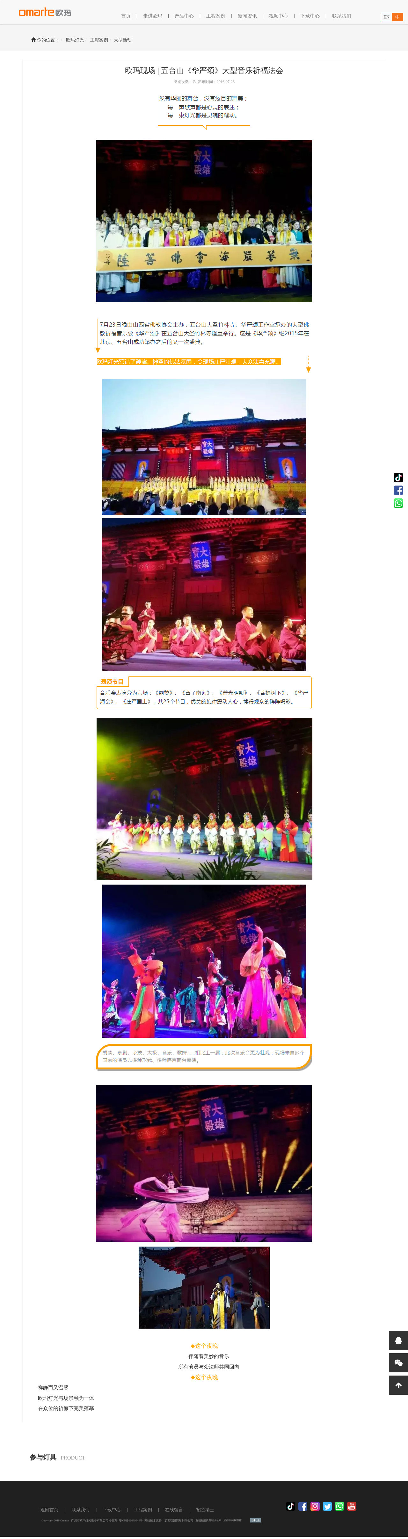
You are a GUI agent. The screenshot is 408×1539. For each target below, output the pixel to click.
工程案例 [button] (215, 16)
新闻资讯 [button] (247, 16)
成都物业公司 (221, 1522)
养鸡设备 (244, 1522)
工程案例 (107, 39)
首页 (126, 15)
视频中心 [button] (278, 16)
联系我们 (341, 16)
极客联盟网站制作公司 (186, 1522)
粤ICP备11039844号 (138, 1522)
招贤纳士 (213, 1512)
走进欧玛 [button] (152, 16)
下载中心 (310, 16)
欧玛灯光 (82, 39)
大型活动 (130, 39)
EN (386, 17)
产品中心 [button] (184, 16)
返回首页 (57, 1512)
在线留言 (181, 1512)
